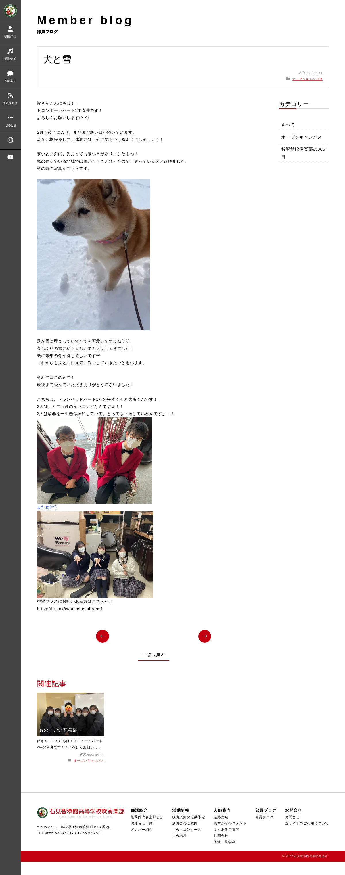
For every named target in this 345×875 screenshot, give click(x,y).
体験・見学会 (224, 855)
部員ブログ (264, 830)
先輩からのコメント (229, 836)
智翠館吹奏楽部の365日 (303, 154)
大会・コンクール (186, 843)
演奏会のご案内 (184, 836)
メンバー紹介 (141, 843)
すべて (288, 125)
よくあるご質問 (226, 843)
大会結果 (179, 849)
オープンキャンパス (307, 79)
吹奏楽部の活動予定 (188, 830)
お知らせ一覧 (141, 836)
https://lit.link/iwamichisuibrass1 (70, 621)
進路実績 (220, 830)
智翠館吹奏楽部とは (146, 830)
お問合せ (220, 849)
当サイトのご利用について (307, 836)
